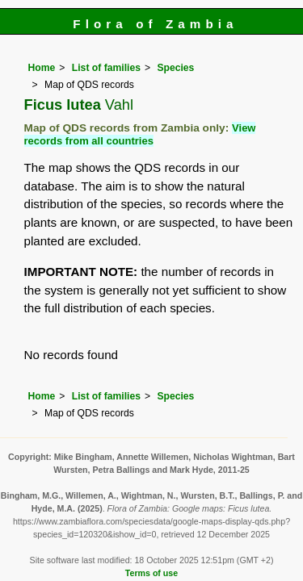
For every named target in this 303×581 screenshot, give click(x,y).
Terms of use (151, 573)
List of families (106, 67)
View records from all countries (140, 134)
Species (175, 67)
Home (42, 67)
